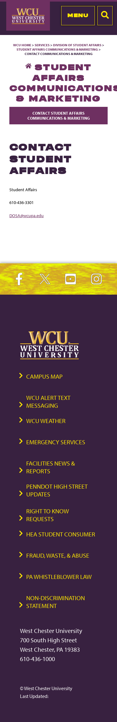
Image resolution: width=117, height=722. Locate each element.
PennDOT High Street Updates (57, 490)
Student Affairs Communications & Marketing (57, 49)
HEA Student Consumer (60, 534)
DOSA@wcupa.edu (26, 215)
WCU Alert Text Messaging (48, 401)
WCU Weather (46, 421)
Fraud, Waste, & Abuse (57, 555)
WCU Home (22, 45)
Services (42, 45)
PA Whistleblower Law (59, 576)
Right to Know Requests (47, 515)
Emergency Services (55, 442)
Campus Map (44, 376)
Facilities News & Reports (50, 467)
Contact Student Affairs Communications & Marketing (58, 116)
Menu (77, 15)
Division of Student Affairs (77, 45)
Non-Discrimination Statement (55, 602)
